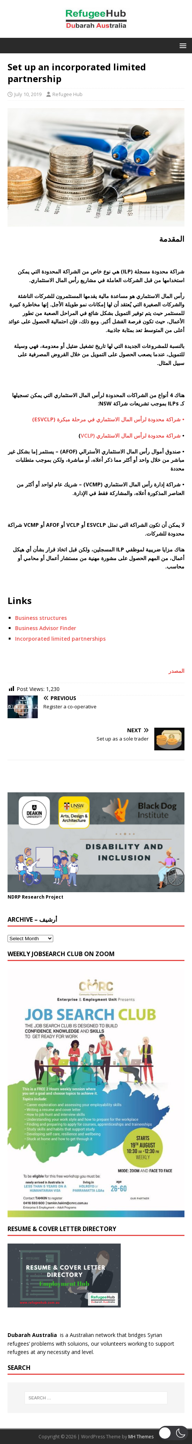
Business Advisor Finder (45, 628)
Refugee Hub (67, 94)
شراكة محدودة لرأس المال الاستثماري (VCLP (131, 435)
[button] (181, 45)
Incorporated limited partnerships (60, 638)
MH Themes (141, 1436)
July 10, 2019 (27, 94)
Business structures (41, 617)
